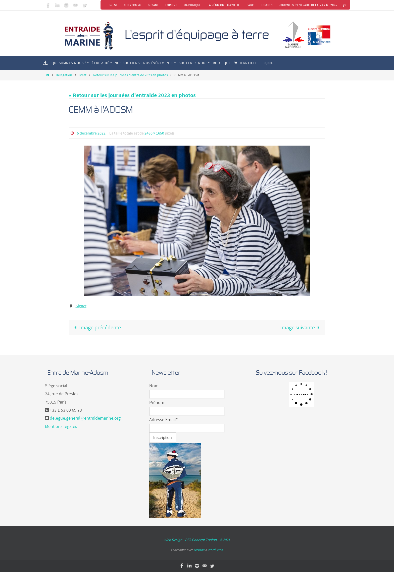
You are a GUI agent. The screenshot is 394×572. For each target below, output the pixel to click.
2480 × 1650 (154, 133)
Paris (251, 5)
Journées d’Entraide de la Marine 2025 (308, 5)
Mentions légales (61, 426)
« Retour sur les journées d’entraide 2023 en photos (132, 95)
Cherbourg (132, 5)
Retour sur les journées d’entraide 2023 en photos (130, 75)
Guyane (153, 5)
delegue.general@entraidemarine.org (85, 418)
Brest (113, 5)
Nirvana (199, 550)
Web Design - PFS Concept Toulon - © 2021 (197, 539)
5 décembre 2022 (91, 133)
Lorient (171, 5)
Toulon (267, 5)
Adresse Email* (163, 419)
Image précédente (96, 327)
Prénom (156, 402)
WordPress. (215, 550)
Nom (154, 385)
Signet (81, 305)
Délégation (64, 75)
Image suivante (301, 327)
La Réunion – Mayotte (224, 5)
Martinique (192, 5)
